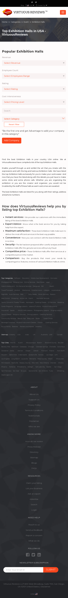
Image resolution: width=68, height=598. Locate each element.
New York (35, 363)
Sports (12, 310)
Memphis (32, 359)
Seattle (48, 367)
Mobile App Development (40, 278)
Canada (59, 335)
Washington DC (7, 375)
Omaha (60, 363)
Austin (20, 343)
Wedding (60, 302)
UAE (50, 335)
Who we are (34, 426)
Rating (5, 83)
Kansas (41, 355)
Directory (34, 452)
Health (51, 286)
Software (17, 278)
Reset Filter (14, 124)
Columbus (61, 347)
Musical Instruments (49, 306)
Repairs (52, 294)
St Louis (23, 371)
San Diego (58, 367)
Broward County (50, 343)
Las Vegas (49, 355)
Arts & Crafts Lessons (25, 310)
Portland (12, 367)
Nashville (15, 363)
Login (34, 510)
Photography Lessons (41, 310)
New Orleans (44, 363)
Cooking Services (51, 322)
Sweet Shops (48, 318)
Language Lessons (20, 306)
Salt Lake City (40, 367)
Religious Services (19, 314)
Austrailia (44, 335)
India (27, 335)
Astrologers (30, 302)
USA (18, 335)
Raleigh (30, 367)
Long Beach (15, 359)
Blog (22, 5)
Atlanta (12, 343)
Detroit (35, 351)
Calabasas (23, 347)
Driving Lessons (32, 314)
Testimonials (34, 416)
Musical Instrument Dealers (26, 322)
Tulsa (51, 371)
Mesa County (42, 359)
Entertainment (37, 290)
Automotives (56, 290)
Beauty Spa (22, 318)
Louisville (24, 359)
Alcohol (17, 290)
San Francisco (6, 371)
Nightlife (4, 294)
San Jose (16, 371)
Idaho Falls (13, 355)
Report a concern (34, 535)
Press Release (34, 447)
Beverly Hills (5, 347)
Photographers (6, 282)
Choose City (42, 5)
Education (25, 278)
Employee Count (10, 70)
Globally (12, 335)
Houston (4, 355)
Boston (39, 343)
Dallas (12, 351)
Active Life (23, 298)
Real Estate (40, 282)
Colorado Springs (42, 347)
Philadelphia (21, 367)
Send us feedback (34, 530)
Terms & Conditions (34, 410)
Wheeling (60, 371)
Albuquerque (31, 343)
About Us (34, 394)
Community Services (8, 318)
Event (31, 298)
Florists (40, 322)
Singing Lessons (56, 310)
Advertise (34, 499)
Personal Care (18, 282)
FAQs (34, 468)
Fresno (51, 351)
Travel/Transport (7, 290)
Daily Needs (32, 294)
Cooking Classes (40, 302)
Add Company (11, 140)
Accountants (6, 326)
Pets (21, 294)
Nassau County (25, 363)
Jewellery (38, 326)
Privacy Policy (34, 405)
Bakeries (15, 326)
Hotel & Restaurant (8, 286)
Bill (42, 286)
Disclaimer (34, 421)
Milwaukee (60, 359)
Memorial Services (43, 298)
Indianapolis (22, 355)
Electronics (26, 290)
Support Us (34, 399)
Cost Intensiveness (11, 96)
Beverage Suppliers (8, 322)
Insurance (5, 310)
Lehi (56, 355)
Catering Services (46, 314)
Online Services (29, 282)
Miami (50, 359)
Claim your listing (34, 483)
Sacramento (33, 371)
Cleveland (4, 351)
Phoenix (4, 367)
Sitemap (34, 457)
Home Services (43, 294)
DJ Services (52, 302)
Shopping (14, 298)
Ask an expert (34, 494)
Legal (48, 282)
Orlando (53, 363)
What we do (34, 541)
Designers (36, 286)
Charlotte (52, 347)
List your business (34, 488)
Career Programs (7, 306)
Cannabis (53, 278)
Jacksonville (33, 355)
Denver (20, 351)
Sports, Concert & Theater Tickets (12, 302)
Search (34, 504)
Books (38, 318)
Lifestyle (46, 290)
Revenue (6, 57)
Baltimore (15, 347)
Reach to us (34, 524)
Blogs (34, 463)
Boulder (61, 343)
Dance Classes (6, 314)
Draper (28, 351)
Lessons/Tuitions (35, 306)
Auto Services (14, 294)
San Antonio (43, 371)
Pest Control (5, 298)
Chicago (31, 347)
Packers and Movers (27, 326)
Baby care (30, 318)
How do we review (34, 441)
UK (34, 335)
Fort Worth (61, 351)
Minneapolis (5, 363)
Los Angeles (5, 359)
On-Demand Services (23, 286)
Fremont (44, 351)
